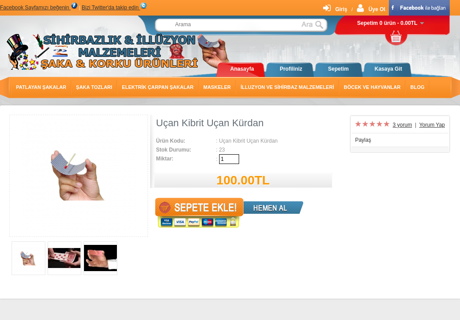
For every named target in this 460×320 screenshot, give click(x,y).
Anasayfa (242, 69)
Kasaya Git (388, 69)
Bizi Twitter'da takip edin (114, 7)
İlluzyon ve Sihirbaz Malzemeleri (287, 87)
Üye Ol (371, 9)
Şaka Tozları (94, 87)
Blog (417, 87)
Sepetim (338, 69)
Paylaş (363, 140)
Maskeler (217, 87)
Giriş (335, 9)
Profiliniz (291, 69)
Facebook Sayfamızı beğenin (39, 7)
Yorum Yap (432, 125)
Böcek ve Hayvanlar (372, 87)
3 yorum (402, 125)
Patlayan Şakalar (41, 87)
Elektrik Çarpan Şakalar (157, 87)
